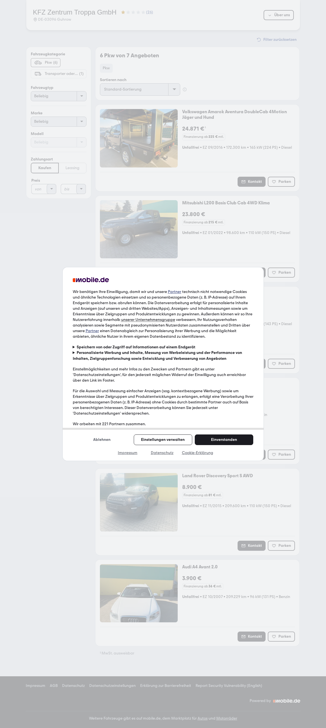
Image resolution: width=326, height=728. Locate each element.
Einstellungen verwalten (163, 439)
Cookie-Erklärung (197, 452)
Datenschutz (162, 452)
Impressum (127, 452)
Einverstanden (224, 439)
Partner (174, 291)
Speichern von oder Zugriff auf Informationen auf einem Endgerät (136, 347)
